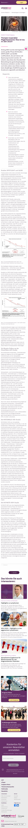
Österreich (4, 2)
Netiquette (4, 812)
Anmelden (13, 765)
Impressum (4, 808)
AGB (2, 805)
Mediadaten (4, 797)
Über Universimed (5, 796)
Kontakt (16, 796)
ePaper (15, 797)
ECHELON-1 (14, 610)
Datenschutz (4, 807)
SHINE (7, 610)
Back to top (19, 824)
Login (21, 2)
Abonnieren (4, 801)
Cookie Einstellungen (6, 810)
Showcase (3, 799)
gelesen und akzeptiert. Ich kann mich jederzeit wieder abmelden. (15, 770)
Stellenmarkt (17, 799)
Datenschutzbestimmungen (12, 769)
